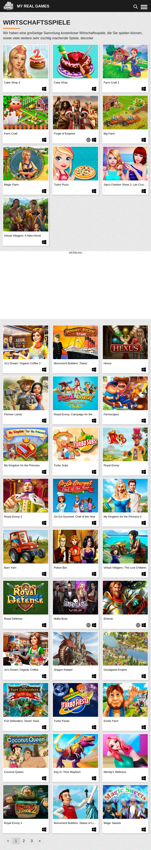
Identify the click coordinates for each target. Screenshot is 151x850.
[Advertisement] (75, 285)
